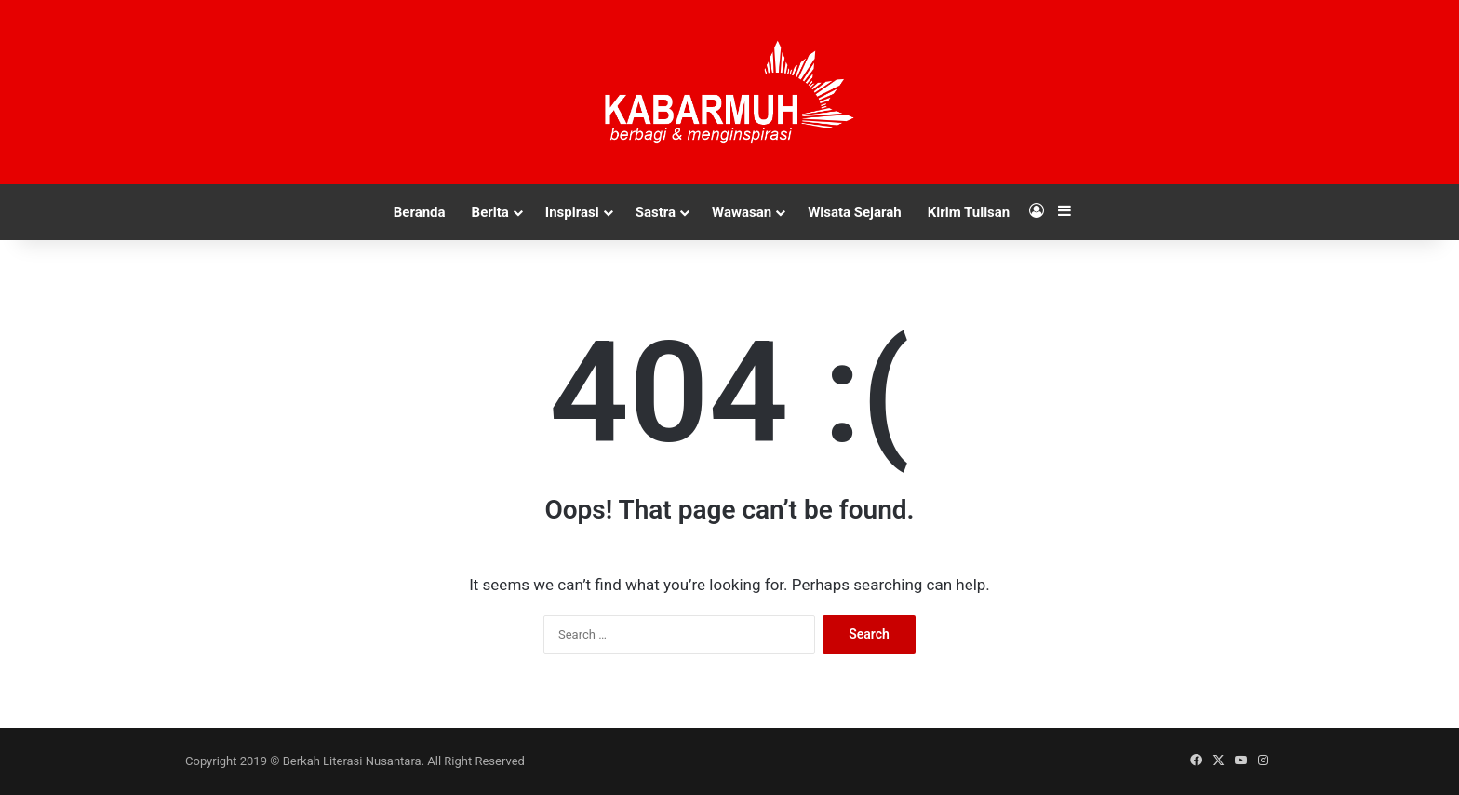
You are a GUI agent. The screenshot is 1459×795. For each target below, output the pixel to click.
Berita (490, 212)
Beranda (420, 212)
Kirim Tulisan (969, 212)
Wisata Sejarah (855, 212)
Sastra (656, 212)
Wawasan (741, 212)
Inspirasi (572, 212)
